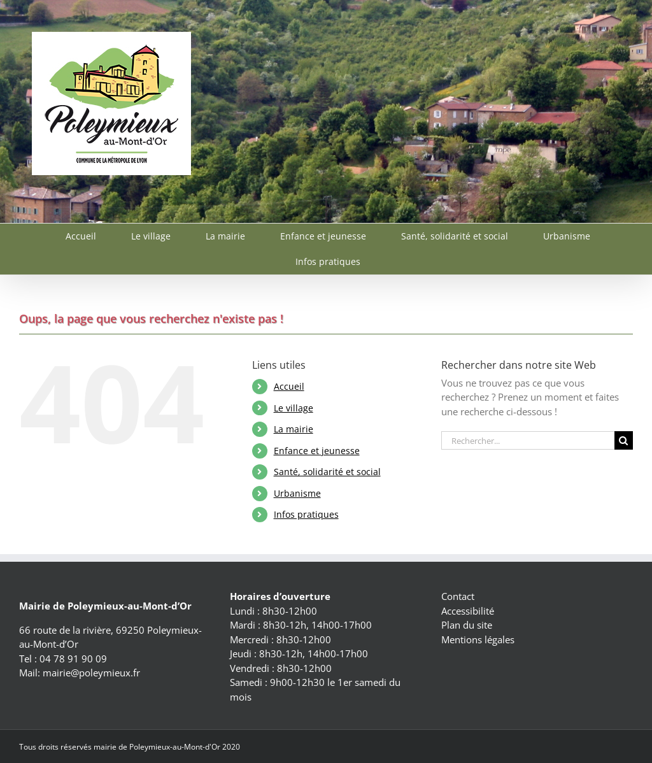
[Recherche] (623, 440)
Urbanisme (297, 493)
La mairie (293, 429)
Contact (457, 596)
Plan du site (466, 624)
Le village (293, 408)
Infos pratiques (306, 514)
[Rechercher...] (527, 440)
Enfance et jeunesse (317, 451)
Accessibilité (467, 610)
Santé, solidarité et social (327, 472)
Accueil (289, 386)
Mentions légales (477, 639)
